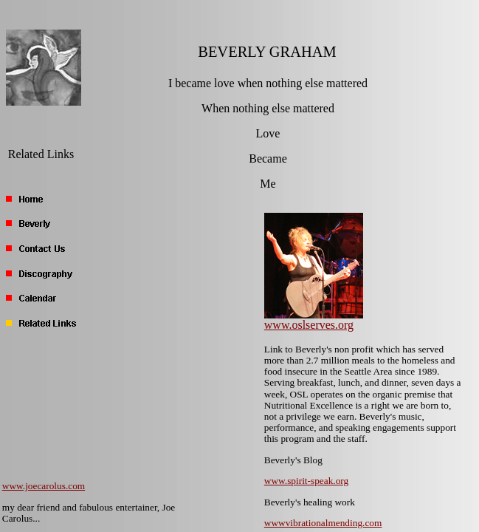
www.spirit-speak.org (306, 480)
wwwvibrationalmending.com (323, 522)
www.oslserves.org (309, 324)
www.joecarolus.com (43, 485)
